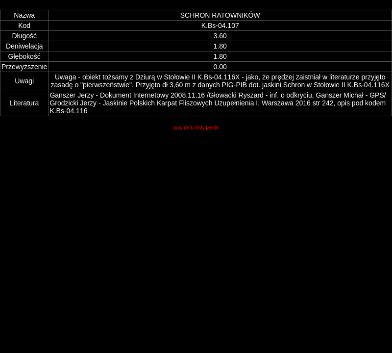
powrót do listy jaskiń (196, 127)
